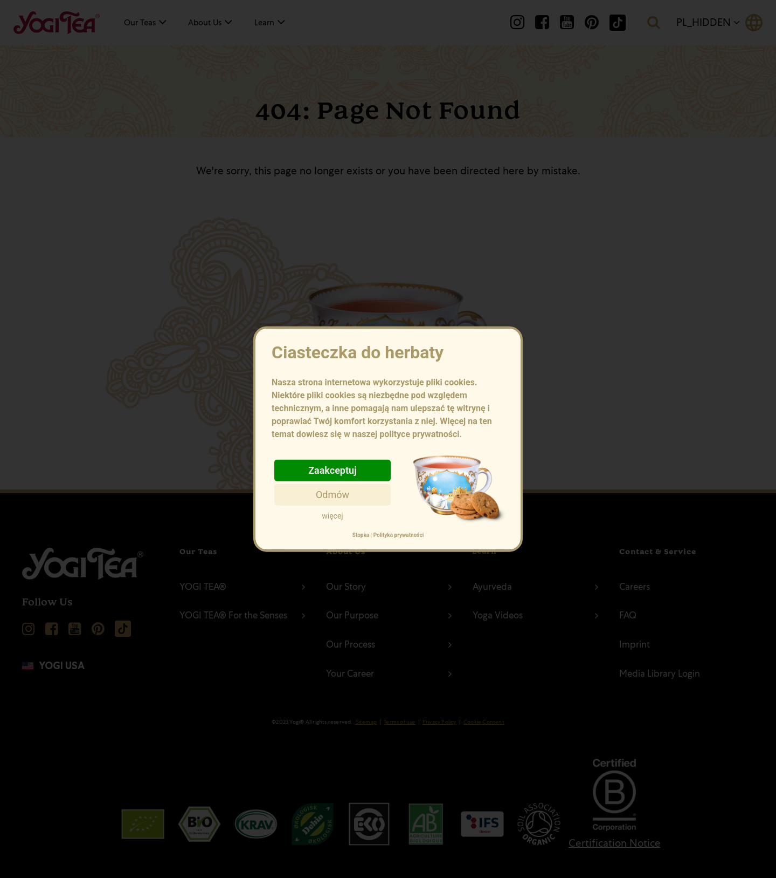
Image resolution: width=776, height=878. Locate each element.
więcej (332, 515)
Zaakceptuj (332, 469)
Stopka (360, 535)
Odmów (332, 494)
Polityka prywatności (398, 535)
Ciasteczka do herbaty (388, 391)
